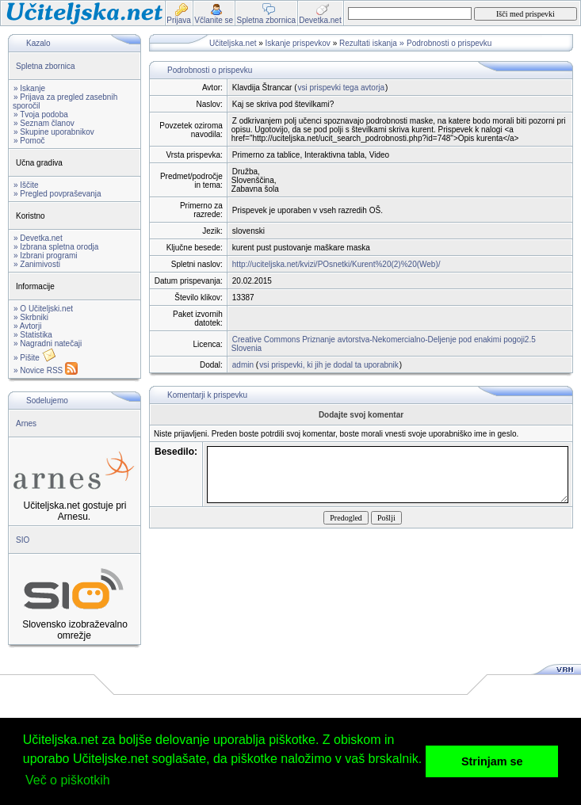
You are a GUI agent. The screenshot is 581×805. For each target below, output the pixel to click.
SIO (22, 540)
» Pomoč (28, 140)
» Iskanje (29, 88)
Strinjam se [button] (492, 761)
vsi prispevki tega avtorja (341, 87)
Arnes (26, 423)
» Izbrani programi (45, 255)
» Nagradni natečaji (47, 343)
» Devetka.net (38, 238)
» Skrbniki (30, 317)
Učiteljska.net (232, 43)
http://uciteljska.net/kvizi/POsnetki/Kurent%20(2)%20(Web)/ (336, 264)
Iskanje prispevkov (298, 43)
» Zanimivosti (36, 264)
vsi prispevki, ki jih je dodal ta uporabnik (329, 365)
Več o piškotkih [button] (67, 780)
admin (243, 365)
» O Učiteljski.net (43, 308)
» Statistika (32, 334)
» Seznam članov (44, 123)
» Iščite (26, 185)
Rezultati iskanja (368, 43)
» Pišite (34, 357)
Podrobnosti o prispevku (449, 43)
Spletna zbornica (45, 66)
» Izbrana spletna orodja (55, 246)
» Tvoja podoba (40, 114)
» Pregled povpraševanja (57, 193)
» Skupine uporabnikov (53, 132)
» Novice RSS (45, 370)
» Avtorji (27, 326)
